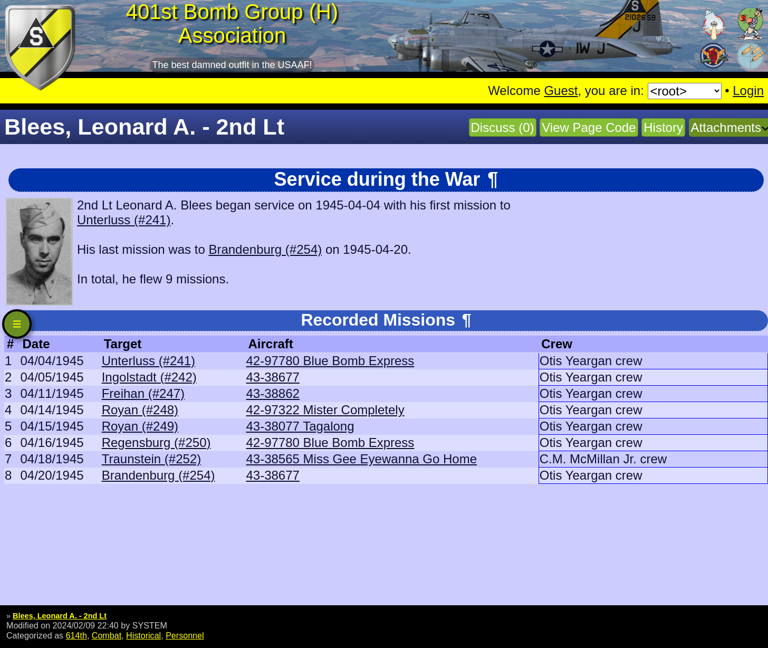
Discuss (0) (502, 127)
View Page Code (589, 127)
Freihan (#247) (143, 393)
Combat (106, 635)
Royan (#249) (140, 426)
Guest (561, 90)
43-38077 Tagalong (300, 426)
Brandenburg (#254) (265, 249)
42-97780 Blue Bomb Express (330, 361)
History (663, 127)
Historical (143, 635)
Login (748, 90)
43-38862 (272, 393)
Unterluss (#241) (123, 220)
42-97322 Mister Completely (325, 410)
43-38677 (272, 377)
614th (76, 635)
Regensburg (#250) (156, 442)
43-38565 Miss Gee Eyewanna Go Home (361, 459)
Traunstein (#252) (151, 459)
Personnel (185, 635)
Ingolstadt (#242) (149, 377)
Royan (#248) (140, 410)
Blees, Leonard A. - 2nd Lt (60, 616)
